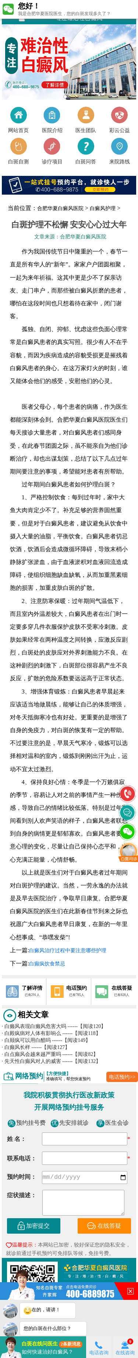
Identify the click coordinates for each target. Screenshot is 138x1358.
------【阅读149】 (71, 1040)
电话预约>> (122, 1077)
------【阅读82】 (80, 1054)
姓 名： (16, 1138)
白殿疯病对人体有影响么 (31, 1033)
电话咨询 (99, 1347)
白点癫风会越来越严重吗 (31, 1054)
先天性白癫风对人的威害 (31, 1061)
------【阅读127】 (50, 1047)
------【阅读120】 (86, 1026)
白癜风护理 (103, 208)
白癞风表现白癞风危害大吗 (34, 1026)
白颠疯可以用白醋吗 (26, 1040)
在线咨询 (125, 1347)
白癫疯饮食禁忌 (47, 964)
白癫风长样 (16, 1047)
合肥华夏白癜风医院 (60, 208)
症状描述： (21, 1195)
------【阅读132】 (81, 1061)
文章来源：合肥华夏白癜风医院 (70, 237)
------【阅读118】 (81, 1033)
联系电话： (21, 1158)
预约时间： (21, 1177)
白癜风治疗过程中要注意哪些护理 (67, 950)
